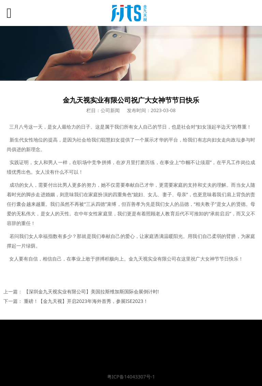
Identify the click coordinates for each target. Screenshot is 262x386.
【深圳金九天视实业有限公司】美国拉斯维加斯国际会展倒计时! (91, 291)
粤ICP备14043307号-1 (131, 376)
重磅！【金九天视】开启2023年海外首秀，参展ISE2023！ (86, 301)
